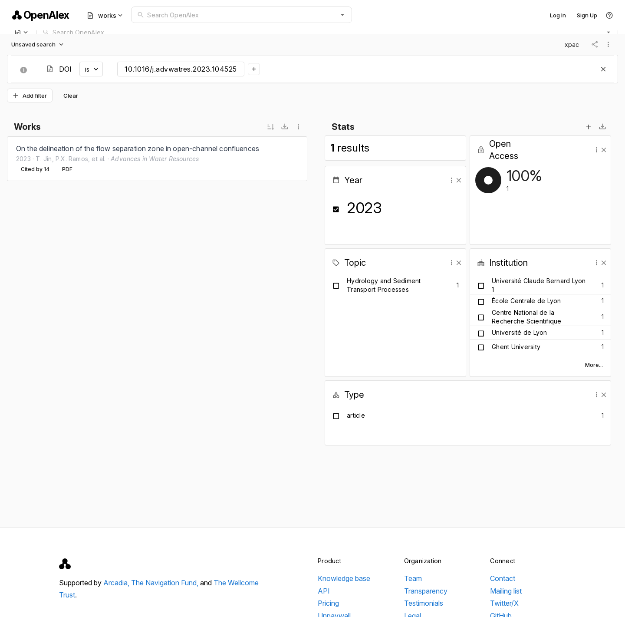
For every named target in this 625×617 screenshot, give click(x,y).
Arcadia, (117, 582)
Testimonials (423, 603)
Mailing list (506, 591)
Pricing (328, 603)
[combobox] (241, 15)
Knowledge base (344, 578)
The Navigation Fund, (165, 582)
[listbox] (157, 159)
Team (413, 578)
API (324, 591)
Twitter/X (504, 603)
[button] (342, 15)
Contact (502, 578)
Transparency (425, 591)
